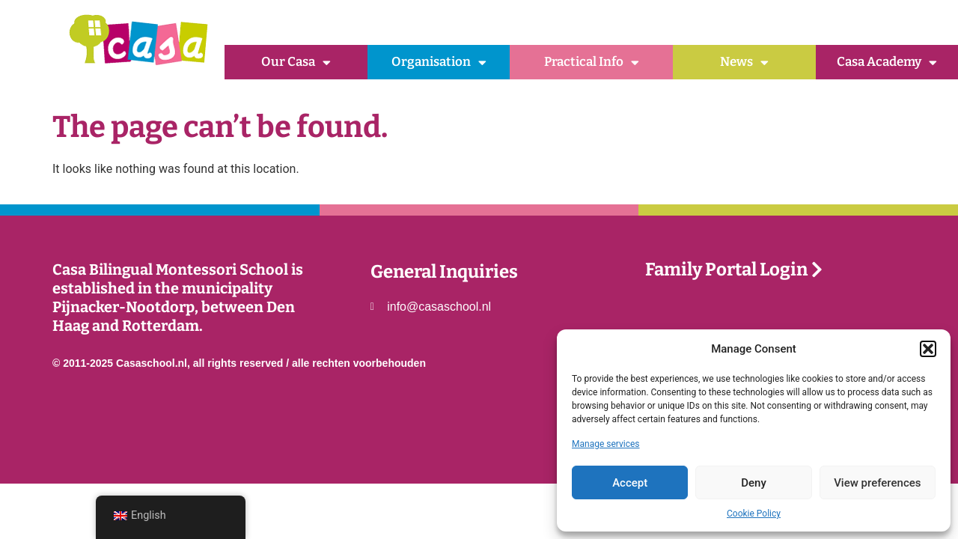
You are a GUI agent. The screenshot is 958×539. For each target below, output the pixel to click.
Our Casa (296, 62)
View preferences (877, 483)
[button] (928, 348)
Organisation (438, 62)
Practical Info (591, 62)
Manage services (606, 444)
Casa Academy (887, 62)
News (744, 62)
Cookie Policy (754, 513)
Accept (629, 483)
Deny (753, 483)
